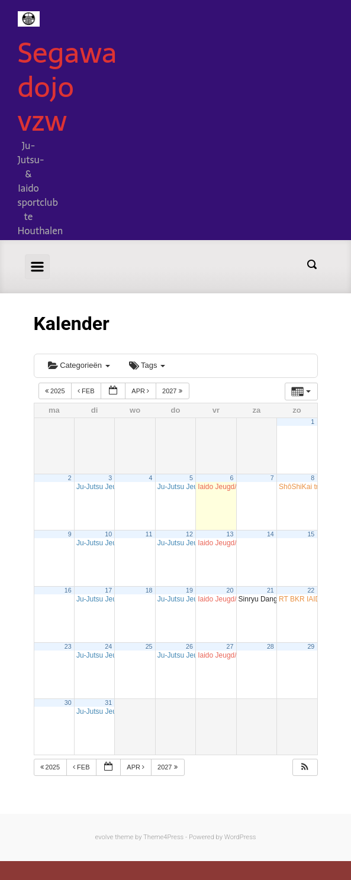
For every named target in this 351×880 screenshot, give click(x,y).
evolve (104, 837)
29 (310, 646)
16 (68, 590)
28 (270, 646)
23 (68, 646)
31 (108, 702)
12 (189, 534)
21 (270, 590)
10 (108, 534)
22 (310, 590)
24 (108, 646)
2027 (173, 390)
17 (108, 590)
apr (141, 390)
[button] (305, 767)
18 (149, 590)
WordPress (240, 837)
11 (149, 534)
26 (189, 646)
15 (310, 534)
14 (270, 534)
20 (229, 590)
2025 (56, 390)
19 (189, 590)
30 (68, 702)
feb (87, 390)
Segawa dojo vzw (67, 87)
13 (229, 534)
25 (149, 646)
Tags (147, 365)
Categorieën (79, 365)
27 (229, 646)
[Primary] (37, 266)
